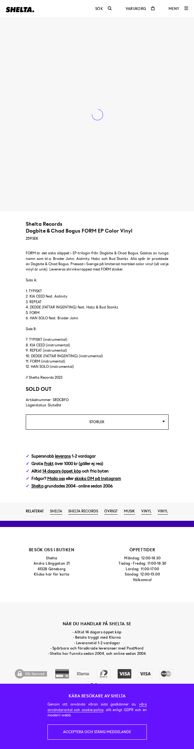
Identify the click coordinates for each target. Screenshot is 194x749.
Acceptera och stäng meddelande (97, 732)
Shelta (37, 486)
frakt (49, 463)
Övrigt (111, 511)
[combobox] (97, 422)
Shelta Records (83, 511)
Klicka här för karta (52, 574)
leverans (63, 456)
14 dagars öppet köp (61, 471)
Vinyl (146, 511)
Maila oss (56, 478)
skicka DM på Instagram (97, 478)
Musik (129, 511)
